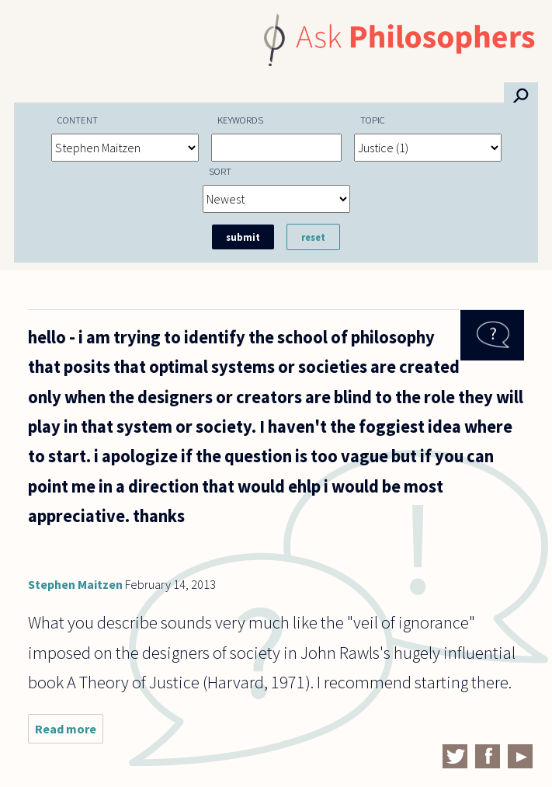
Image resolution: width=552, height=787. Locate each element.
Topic (372, 119)
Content (77, 119)
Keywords (240, 119)
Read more (69, 732)
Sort (220, 171)
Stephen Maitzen (75, 584)
